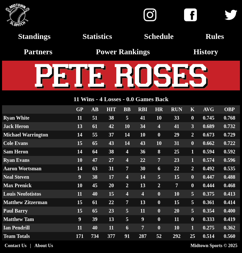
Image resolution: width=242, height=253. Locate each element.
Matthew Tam (18, 219)
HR (159, 109)
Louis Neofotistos (22, 194)
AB (94, 109)
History (205, 51)
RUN (176, 109)
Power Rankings (123, 51)
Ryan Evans (16, 160)
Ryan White (16, 118)
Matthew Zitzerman (25, 202)
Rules (215, 36)
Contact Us (16, 245)
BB (127, 109)
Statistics (97, 36)
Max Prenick (17, 185)
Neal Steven (16, 177)
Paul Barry (15, 211)
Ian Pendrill (16, 227)
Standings (34, 36)
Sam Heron (15, 151)
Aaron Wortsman (22, 168)
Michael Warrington (25, 135)
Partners (38, 51)
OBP (229, 109)
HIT (111, 109)
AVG (208, 109)
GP (79, 109)
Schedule (159, 36)
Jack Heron (16, 126)
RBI (142, 109)
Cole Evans (15, 143)
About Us (43, 245)
